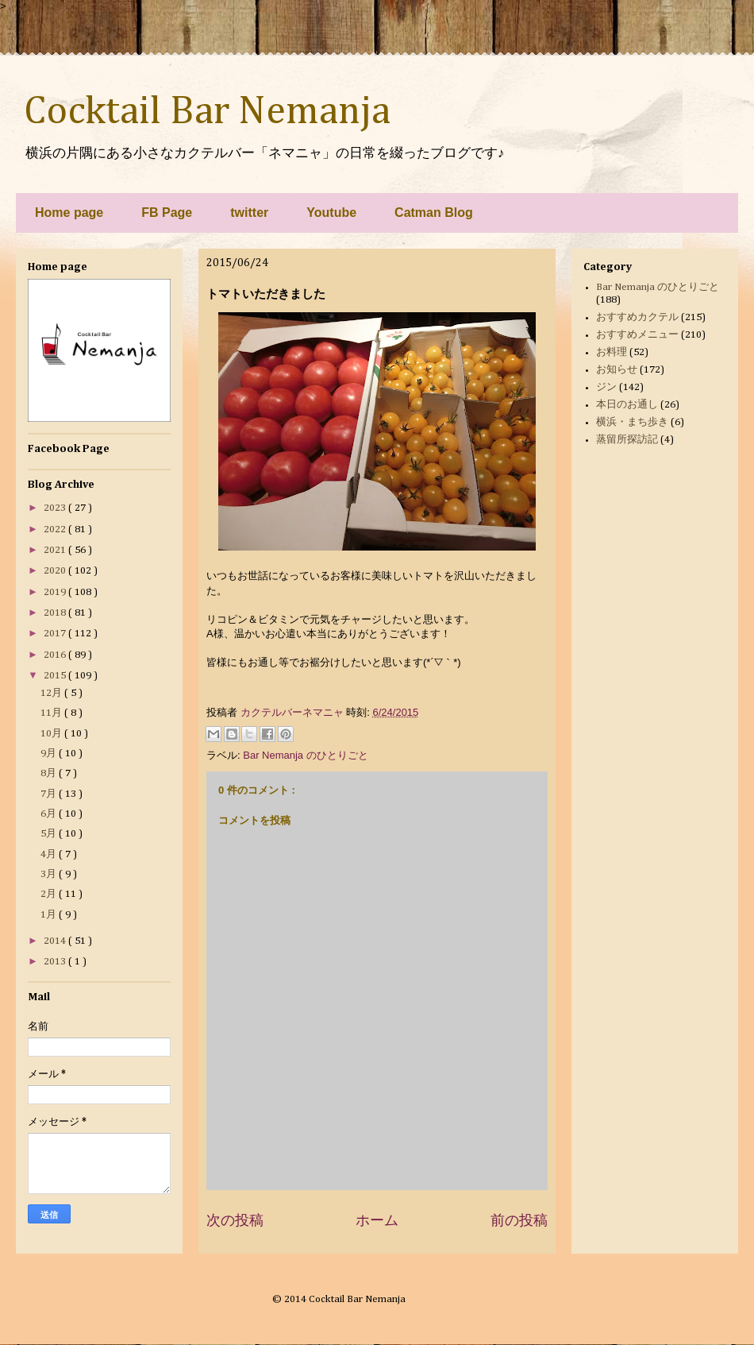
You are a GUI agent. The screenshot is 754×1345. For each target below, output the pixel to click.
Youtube (331, 212)
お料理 (611, 352)
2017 (56, 633)
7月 (49, 794)
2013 (56, 962)
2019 (56, 592)
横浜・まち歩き (632, 422)
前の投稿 (519, 1220)
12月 (52, 693)
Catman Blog (433, 212)
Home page (69, 212)
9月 (49, 753)
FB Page (166, 212)
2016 (56, 655)
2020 (56, 571)
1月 (49, 915)
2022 (56, 529)
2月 (49, 894)
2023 (56, 508)
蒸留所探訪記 (627, 440)
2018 (56, 613)
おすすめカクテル (637, 317)
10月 (52, 734)
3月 (49, 874)
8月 (49, 773)
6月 (49, 814)
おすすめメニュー (637, 335)
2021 (56, 550)
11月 (52, 713)
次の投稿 (235, 1220)
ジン (606, 387)
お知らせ (616, 370)
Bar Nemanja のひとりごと (305, 755)
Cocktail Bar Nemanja (207, 112)
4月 (49, 854)
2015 (56, 676)
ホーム (377, 1220)
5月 (49, 834)
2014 (56, 941)
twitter (249, 212)
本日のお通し (627, 405)
